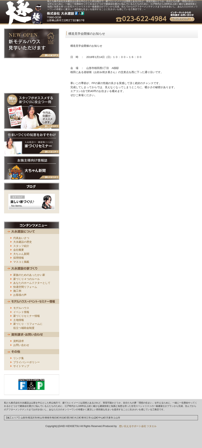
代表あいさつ (21, 238)
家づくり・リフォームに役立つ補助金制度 (27, 325)
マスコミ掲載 (21, 261)
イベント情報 (21, 312)
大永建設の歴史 (22, 241)
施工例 (17, 290)
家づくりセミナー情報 (26, 315)
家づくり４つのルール (26, 279)
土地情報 (18, 320)
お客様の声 (20, 294)
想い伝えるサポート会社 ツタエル (136, 426)
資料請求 (18, 341)
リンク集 (18, 358)
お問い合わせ (21, 345)
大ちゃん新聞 (21, 253)
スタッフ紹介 (21, 245)
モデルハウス (21, 307)
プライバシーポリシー (26, 362)
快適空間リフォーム (25, 286)
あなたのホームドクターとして (31, 282)
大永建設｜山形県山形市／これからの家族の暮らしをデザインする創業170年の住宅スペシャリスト (24, 12)
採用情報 (18, 257)
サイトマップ (21, 366)
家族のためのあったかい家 (29, 274)
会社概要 (18, 249)
